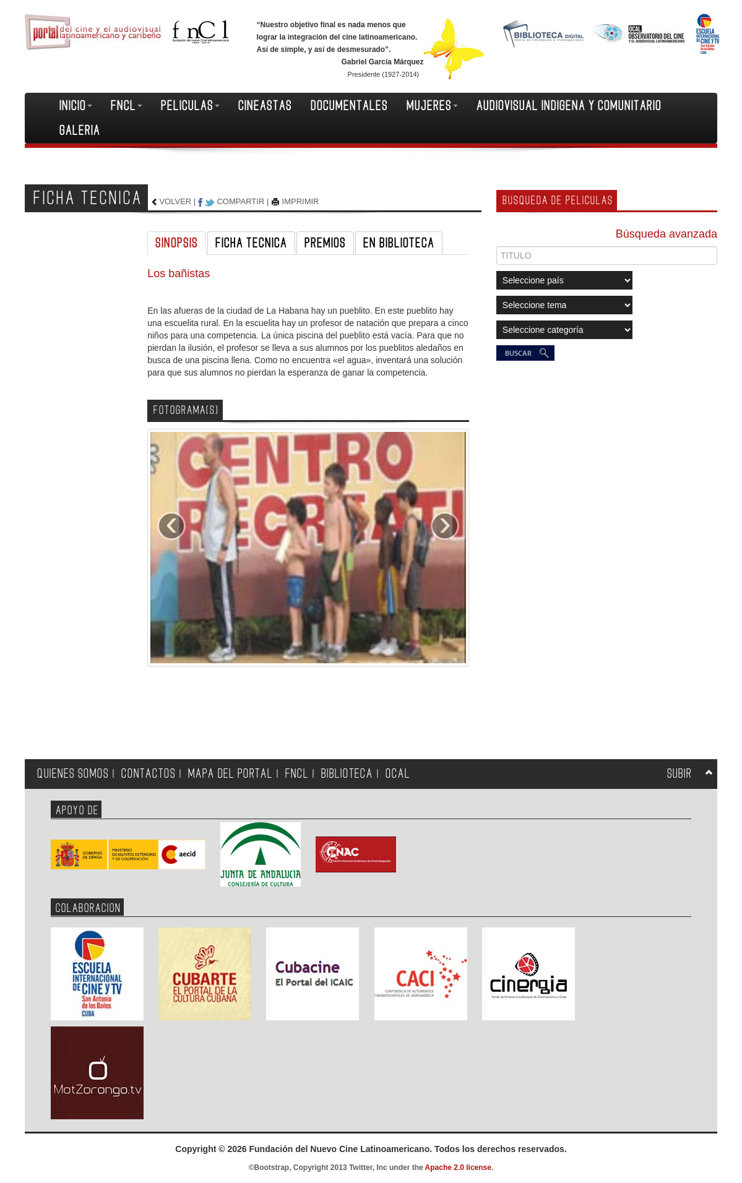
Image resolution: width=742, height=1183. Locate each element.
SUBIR (679, 773)
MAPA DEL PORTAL (230, 773)
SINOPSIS (176, 243)
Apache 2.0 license (458, 1167)
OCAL (398, 773)
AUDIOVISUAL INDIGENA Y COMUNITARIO (569, 106)
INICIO (75, 106)
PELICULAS (190, 106)
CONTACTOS (148, 773)
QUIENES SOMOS (73, 773)
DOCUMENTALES (349, 106)
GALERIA (79, 130)
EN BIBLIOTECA (398, 243)
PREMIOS (325, 243)
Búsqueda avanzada (666, 234)
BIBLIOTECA (347, 773)
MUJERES (432, 106)
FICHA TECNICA (251, 243)
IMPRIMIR (300, 201)
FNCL (126, 106)
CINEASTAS (265, 106)
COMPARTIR (240, 201)
